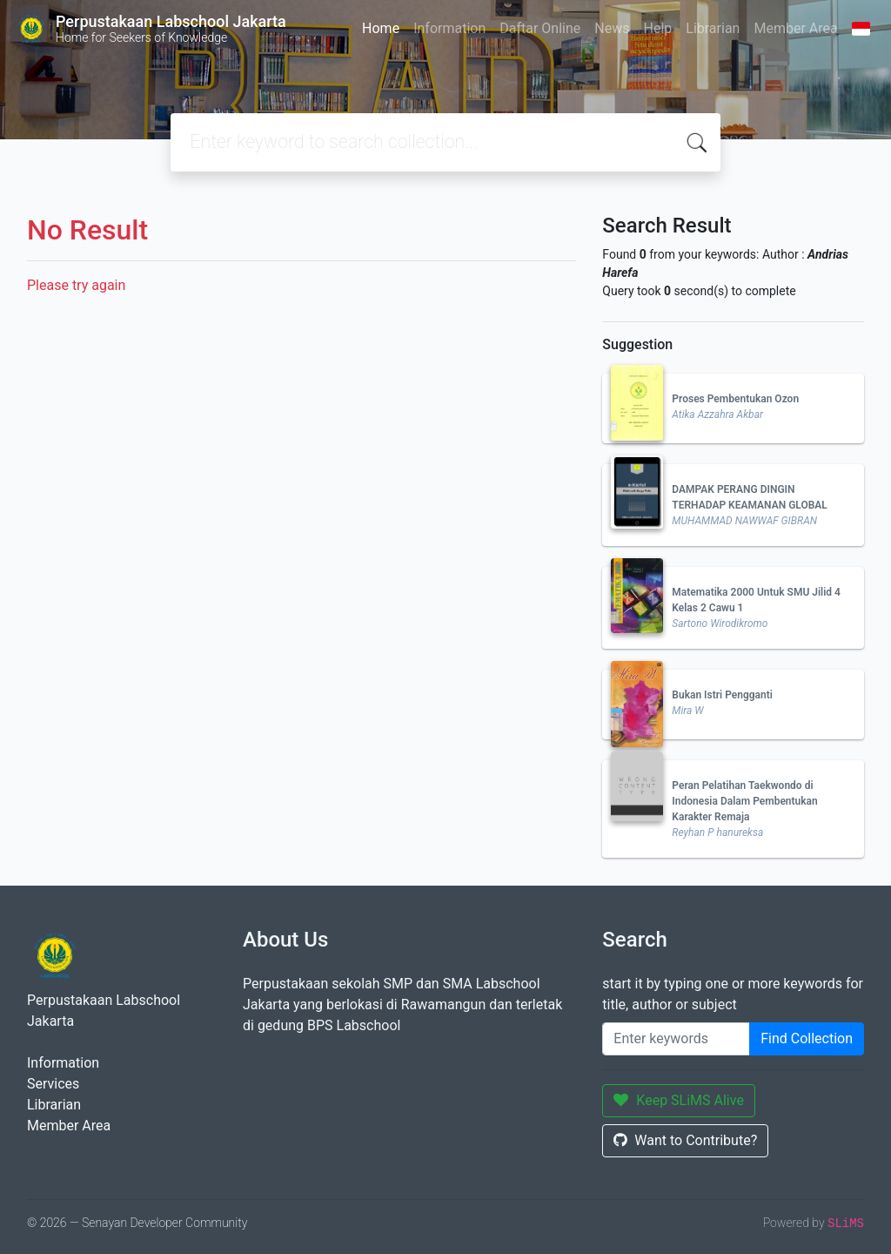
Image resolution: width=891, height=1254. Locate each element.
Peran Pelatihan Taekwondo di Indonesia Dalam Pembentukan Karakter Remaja (744, 801)
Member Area (795, 28)
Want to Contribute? (685, 1140)
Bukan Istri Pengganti (722, 695)
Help (657, 28)
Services (53, 1083)
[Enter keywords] (676, 1038)
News (611, 28)
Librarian (713, 28)
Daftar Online (539, 28)
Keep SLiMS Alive (678, 1100)
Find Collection (806, 1038)
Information (449, 28)
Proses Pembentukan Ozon (735, 399)
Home (380, 28)
